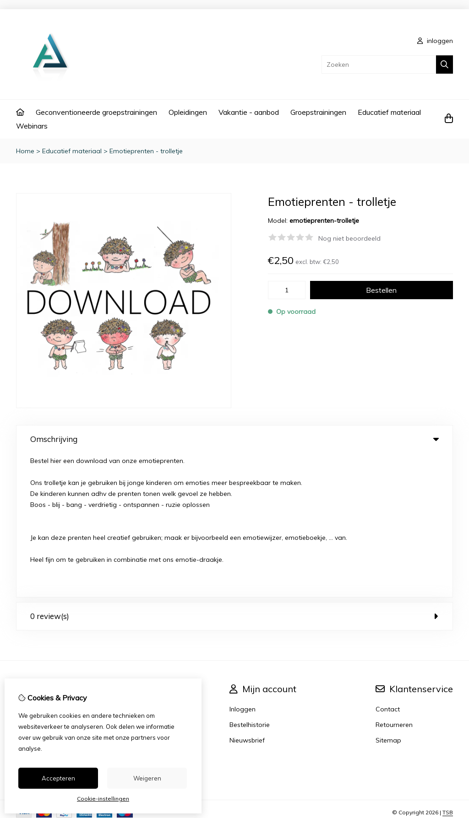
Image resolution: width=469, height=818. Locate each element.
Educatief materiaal (389, 112)
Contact (388, 565)
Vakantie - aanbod (248, 112)
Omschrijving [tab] (234, 439)
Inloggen (242, 565)
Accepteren (58, 778)
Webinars (32, 125)
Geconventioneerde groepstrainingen (96, 112)
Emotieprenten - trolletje (146, 151)
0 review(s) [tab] (234, 472)
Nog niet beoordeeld (349, 238)
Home (25, 151)
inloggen (435, 41)
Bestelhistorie (249, 580)
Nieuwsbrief (247, 596)
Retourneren (394, 580)
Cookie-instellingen (103, 798)
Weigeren (147, 778)
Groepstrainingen (318, 112)
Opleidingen (188, 112)
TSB (447, 668)
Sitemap (388, 596)
